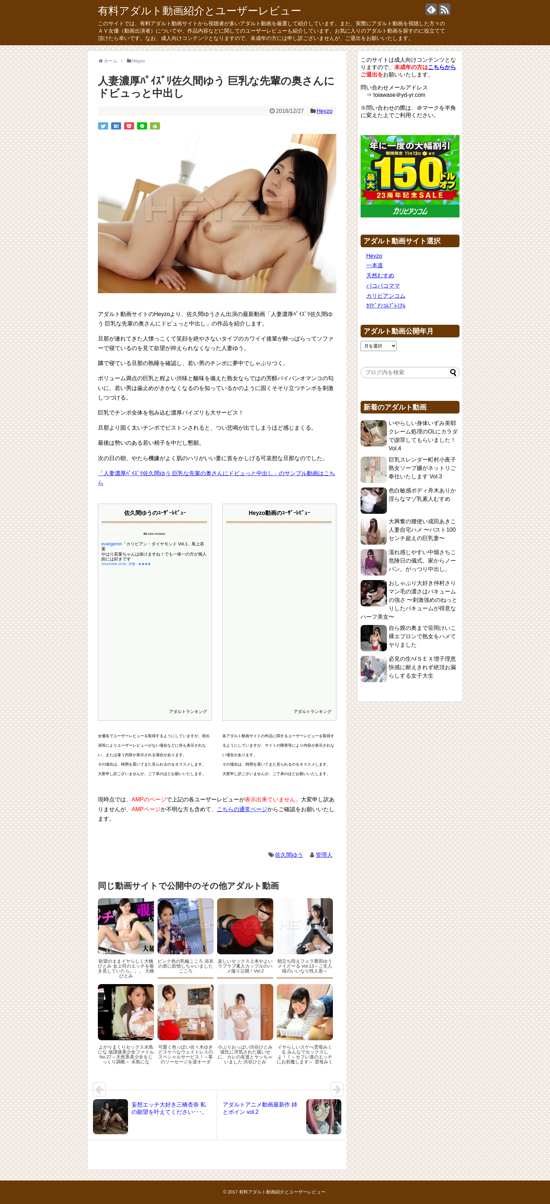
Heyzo (324, 111)
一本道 (374, 265)
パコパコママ (383, 286)
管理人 (324, 855)
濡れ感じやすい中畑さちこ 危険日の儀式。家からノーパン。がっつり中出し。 (422, 560)
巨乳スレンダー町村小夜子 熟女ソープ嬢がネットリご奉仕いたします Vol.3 (422, 468)
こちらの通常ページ (242, 809)
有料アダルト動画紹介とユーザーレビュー (199, 10)
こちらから (442, 67)
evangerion (111, 532)
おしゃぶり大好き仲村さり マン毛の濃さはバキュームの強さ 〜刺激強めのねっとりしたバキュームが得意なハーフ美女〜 (409, 600)
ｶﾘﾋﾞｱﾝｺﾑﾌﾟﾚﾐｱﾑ (385, 306)
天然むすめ (380, 275)
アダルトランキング (188, 711)
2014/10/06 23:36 (113, 553)
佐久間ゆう (289, 855)
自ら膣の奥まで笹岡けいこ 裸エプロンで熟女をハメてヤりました (422, 636)
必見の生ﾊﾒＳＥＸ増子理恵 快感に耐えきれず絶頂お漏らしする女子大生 (422, 667)
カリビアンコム (385, 296)
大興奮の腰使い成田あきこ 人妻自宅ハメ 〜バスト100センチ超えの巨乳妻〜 (422, 529)
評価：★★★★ (140, 553)
